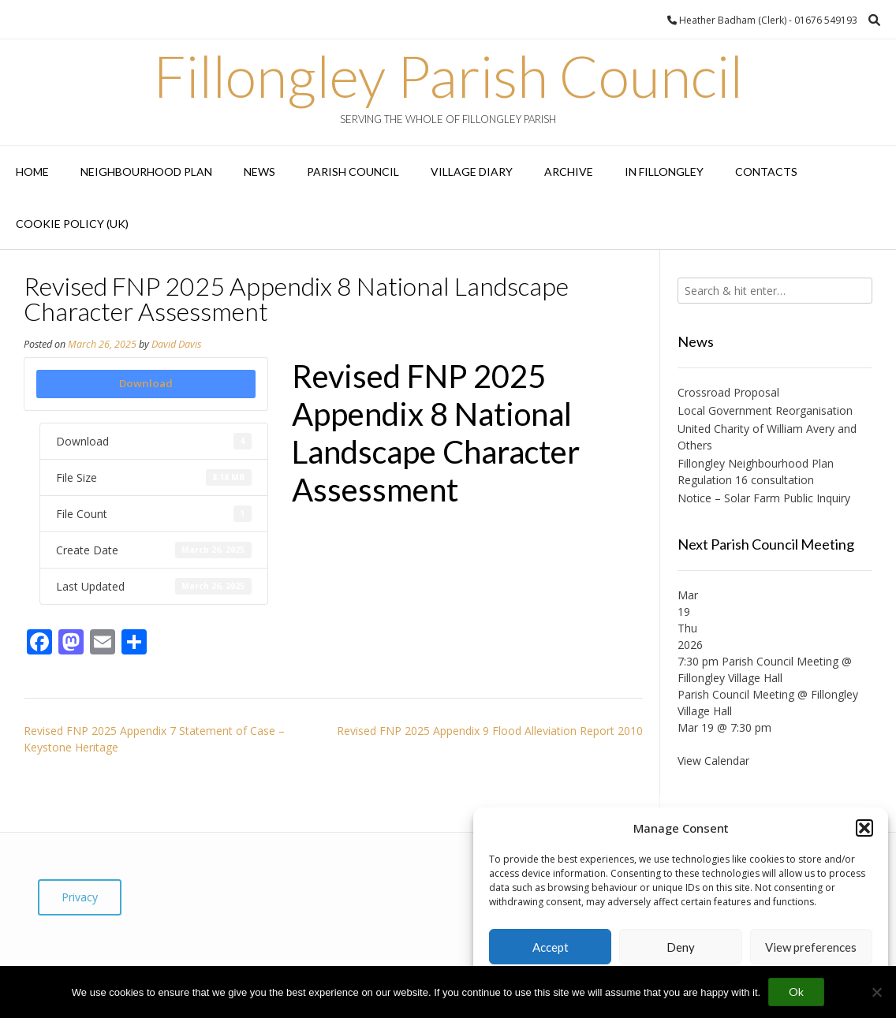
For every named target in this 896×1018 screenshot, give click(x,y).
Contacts (766, 171)
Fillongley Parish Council (448, 75)
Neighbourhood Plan (146, 171)
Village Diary (472, 171)
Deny (680, 947)
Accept (550, 947)
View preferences (811, 947)
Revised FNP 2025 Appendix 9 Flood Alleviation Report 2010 (490, 730)
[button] (864, 828)
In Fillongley (664, 171)
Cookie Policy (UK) (72, 223)
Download (146, 383)
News (259, 171)
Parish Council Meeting (736, 694)
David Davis (176, 344)
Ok (796, 991)
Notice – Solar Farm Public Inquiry (764, 497)
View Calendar (713, 760)
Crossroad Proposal (728, 392)
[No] (876, 992)
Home (32, 171)
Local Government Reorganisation (765, 410)
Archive (568, 171)
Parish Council (353, 171)
